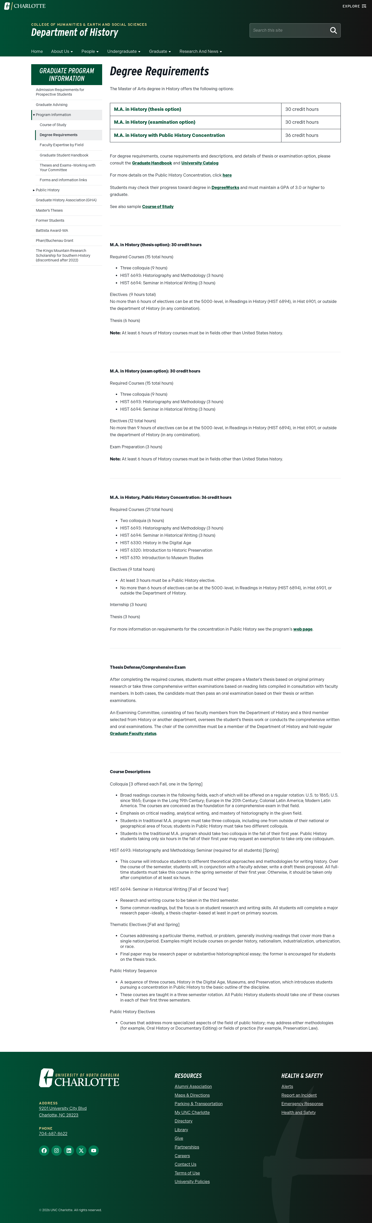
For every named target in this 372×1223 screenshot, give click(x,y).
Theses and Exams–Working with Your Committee (67, 167)
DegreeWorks (225, 187)
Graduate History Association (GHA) (66, 200)
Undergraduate (122, 51)
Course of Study (53, 125)
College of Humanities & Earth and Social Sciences (89, 25)
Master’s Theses (49, 210)
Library (181, 1129)
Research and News (199, 51)
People (88, 51)
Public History (48, 190)
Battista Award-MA (52, 230)
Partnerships (187, 1147)
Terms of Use (187, 1173)
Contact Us (185, 1164)
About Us (60, 51)
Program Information (53, 115)
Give (179, 1138)
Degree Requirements (58, 135)
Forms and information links (63, 180)
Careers (182, 1155)
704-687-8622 (53, 1133)
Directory (183, 1121)
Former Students (50, 220)
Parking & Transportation (199, 1103)
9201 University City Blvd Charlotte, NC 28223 (63, 1112)
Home (37, 51)
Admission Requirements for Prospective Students (60, 92)
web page (302, 629)
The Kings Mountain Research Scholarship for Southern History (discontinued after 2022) (63, 255)
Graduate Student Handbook (64, 155)
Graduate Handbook (152, 163)
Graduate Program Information (66, 74)
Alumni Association (193, 1086)
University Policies (192, 1181)
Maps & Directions (192, 1095)
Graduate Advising (52, 105)
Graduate (158, 51)
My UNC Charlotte (192, 1112)
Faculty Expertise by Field (62, 145)
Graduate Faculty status (133, 733)
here (227, 175)
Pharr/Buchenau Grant (54, 240)
